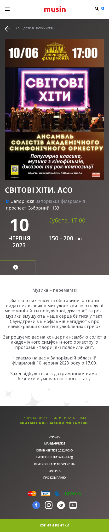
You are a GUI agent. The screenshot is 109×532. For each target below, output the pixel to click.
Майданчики (54, 443)
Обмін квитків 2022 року (54, 450)
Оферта (55, 471)
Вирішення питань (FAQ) (54, 457)
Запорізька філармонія (60, 201)
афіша (54, 437)
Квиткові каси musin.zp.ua (54, 464)
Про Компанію (54, 478)
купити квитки (54, 525)
